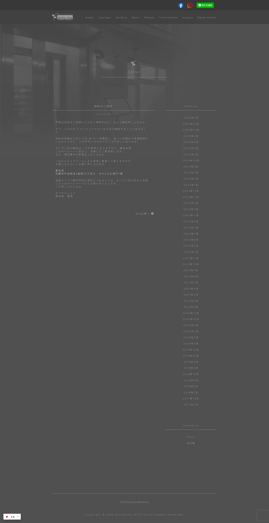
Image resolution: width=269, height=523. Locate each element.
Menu (136, 17)
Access (188, 17)
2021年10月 (191, 264)
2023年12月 (191, 191)
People (149, 17)
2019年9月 (191, 362)
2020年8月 (191, 325)
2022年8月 (191, 221)
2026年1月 (191, 117)
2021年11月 (191, 258)
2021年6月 (191, 288)
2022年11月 (191, 215)
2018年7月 (191, 392)
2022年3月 (191, 239)
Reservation (207, 17)
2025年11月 (191, 129)
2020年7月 (191, 331)
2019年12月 (191, 349)
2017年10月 (191, 398)
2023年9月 (191, 203)
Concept (104, 17)
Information (168, 17)
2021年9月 (191, 270)
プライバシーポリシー (134, 501)
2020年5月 (191, 337)
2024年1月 (191, 185)
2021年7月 (191, 282)
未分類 (191, 443)
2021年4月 (191, 300)
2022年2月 (191, 245)
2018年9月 (191, 380)
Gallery (121, 17)
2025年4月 (191, 148)
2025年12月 (191, 123)
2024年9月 (191, 166)
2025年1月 (191, 154)
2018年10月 (191, 374)
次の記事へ (143, 213)
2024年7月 (191, 172)
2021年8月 (191, 276)
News (191, 437)
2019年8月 (191, 368)
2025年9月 (191, 136)
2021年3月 (191, 306)
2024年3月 (191, 178)
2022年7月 (191, 227)
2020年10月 (191, 319)
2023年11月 (191, 197)
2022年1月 (191, 252)
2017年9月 (191, 404)
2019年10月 (191, 355)
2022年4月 (191, 233)
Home (89, 17)
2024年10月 (191, 160)
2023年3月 (191, 209)
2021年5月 (191, 294)
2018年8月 (191, 386)
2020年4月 (191, 343)
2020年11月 (191, 313)
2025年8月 (191, 142)
